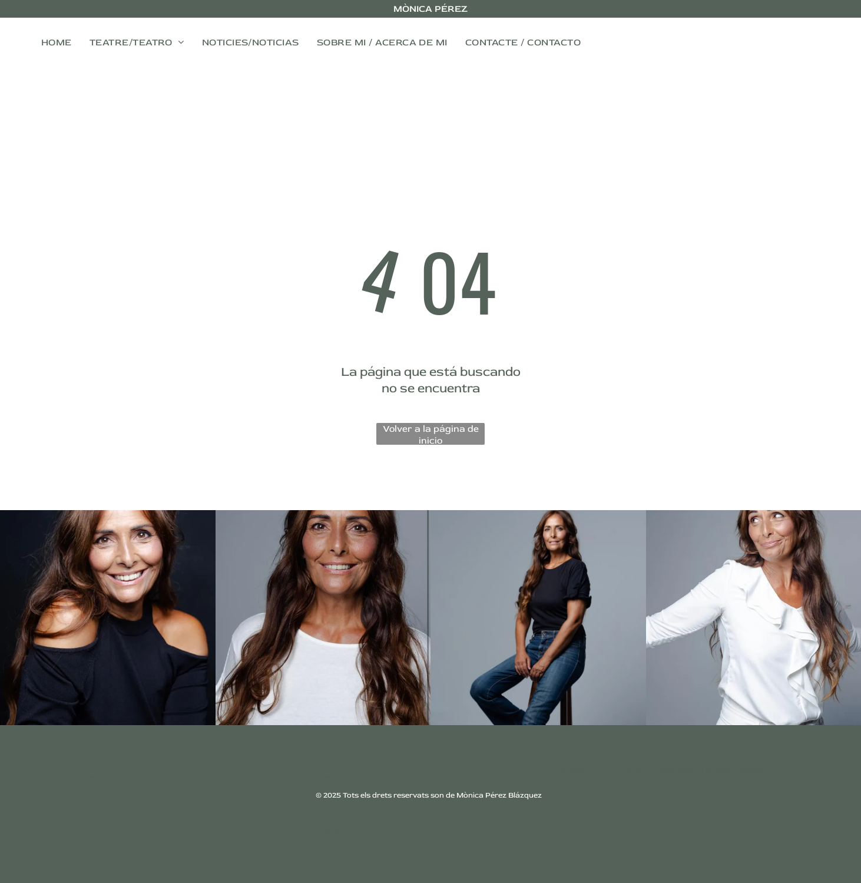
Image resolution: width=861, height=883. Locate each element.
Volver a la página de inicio (431, 434)
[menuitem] (56, 42)
